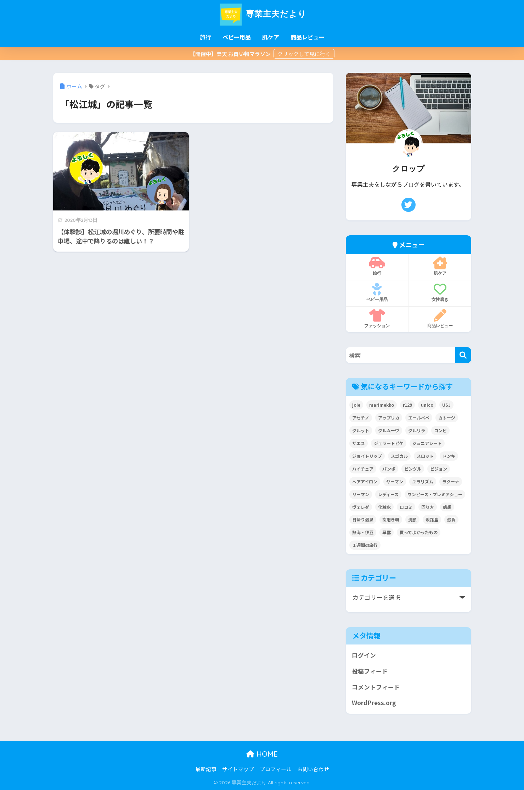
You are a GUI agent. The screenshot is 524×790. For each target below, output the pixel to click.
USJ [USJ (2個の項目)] (446, 405)
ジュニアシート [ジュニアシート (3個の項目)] (427, 443)
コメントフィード (376, 687)
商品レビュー (308, 37)
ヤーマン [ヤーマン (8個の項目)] (394, 481)
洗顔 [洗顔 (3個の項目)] (412, 519)
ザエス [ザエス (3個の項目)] (358, 443)
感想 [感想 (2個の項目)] (447, 507)
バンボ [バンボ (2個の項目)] (388, 469)
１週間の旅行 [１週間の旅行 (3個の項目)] (365, 545)
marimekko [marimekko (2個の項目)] (381, 405)
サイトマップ (238, 769)
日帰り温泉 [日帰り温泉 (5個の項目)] (362, 519)
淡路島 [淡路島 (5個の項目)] (432, 519)
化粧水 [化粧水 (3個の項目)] (384, 507)
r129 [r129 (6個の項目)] (407, 405)
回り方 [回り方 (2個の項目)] (427, 507)
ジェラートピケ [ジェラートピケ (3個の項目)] (389, 443)
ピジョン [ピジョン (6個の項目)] (438, 469)
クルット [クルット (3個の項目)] (360, 430)
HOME (262, 754)
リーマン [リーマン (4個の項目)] (360, 494)
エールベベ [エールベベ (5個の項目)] (418, 418)
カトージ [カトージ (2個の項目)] (446, 418)
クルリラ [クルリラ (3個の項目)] (416, 430)
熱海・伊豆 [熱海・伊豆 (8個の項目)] (362, 532)
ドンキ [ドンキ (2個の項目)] (449, 456)
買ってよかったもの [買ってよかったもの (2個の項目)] (419, 532)
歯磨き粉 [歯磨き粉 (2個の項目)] (390, 519)
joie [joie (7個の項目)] (356, 405)
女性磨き (440, 292)
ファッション (377, 318)
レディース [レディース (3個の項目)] (388, 494)
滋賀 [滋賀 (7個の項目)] (451, 519)
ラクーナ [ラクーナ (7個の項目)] (450, 481)
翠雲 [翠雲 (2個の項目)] (386, 532)
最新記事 (205, 769)
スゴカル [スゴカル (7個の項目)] (399, 456)
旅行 (205, 37)
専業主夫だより (262, 14)
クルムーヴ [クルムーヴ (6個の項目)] (388, 430)
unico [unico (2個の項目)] (427, 405)
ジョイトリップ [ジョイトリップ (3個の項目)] (367, 456)
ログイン (364, 655)
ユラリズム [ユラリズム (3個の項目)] (422, 481)
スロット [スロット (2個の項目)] (425, 456)
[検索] (463, 355)
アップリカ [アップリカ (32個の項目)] (388, 418)
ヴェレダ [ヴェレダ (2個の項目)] (360, 507)
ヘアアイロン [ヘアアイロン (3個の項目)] (364, 481)
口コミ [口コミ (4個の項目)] (406, 507)
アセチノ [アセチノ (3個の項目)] (360, 418)
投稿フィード (370, 671)
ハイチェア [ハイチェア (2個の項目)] (362, 469)
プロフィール (276, 769)
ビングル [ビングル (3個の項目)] (412, 469)
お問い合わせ (313, 769)
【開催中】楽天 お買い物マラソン (231, 53)
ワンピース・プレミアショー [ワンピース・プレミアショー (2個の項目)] (434, 494)
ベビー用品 (236, 37)
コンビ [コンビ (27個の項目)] (440, 430)
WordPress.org (374, 702)
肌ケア (270, 37)
